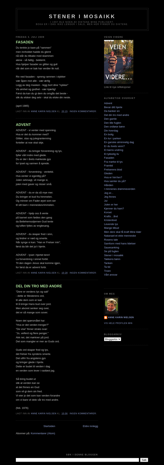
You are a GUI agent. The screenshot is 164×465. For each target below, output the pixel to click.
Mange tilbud (111, 227)
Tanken (108, 263)
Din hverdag (111, 130)
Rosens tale (111, 239)
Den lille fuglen (112, 122)
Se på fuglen (111, 251)
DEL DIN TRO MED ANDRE (39, 286)
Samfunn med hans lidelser (120, 243)
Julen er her (111, 204)
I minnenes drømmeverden (119, 188)
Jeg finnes (110, 196)
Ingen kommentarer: (83, 111)
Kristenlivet (110, 220)
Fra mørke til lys (113, 161)
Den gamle (110, 118)
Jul (105, 200)
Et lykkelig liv (111, 153)
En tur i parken (112, 138)
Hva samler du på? (115, 181)
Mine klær (135, 231)
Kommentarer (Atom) (43, 433)
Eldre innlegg (90, 426)
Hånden (108, 185)
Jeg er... (108, 192)
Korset (108, 212)
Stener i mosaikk (113, 255)
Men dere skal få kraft (116, 231)
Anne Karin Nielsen (121, 317)
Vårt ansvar (110, 274)
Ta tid (107, 266)
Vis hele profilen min (118, 323)
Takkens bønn (112, 259)
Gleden (108, 173)
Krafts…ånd (111, 216)
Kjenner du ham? (114, 208)
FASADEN (24, 42)
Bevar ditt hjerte (113, 107)
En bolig (108, 134)
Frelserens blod (113, 169)
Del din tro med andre (116, 115)
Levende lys (111, 224)
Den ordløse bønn (114, 126)
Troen (107, 270)
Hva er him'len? (113, 177)
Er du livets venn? (114, 146)
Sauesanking (111, 247)
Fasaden (109, 157)
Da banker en (112, 111)
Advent (108, 103)
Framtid (108, 165)
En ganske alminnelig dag (119, 142)
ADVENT (23, 125)
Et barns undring (113, 149)
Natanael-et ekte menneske (120, 235)
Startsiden (49, 426)
